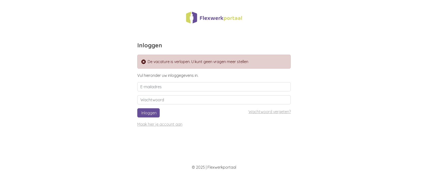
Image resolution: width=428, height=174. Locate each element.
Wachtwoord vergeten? (270, 111)
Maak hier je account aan (159, 124)
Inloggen (148, 112)
